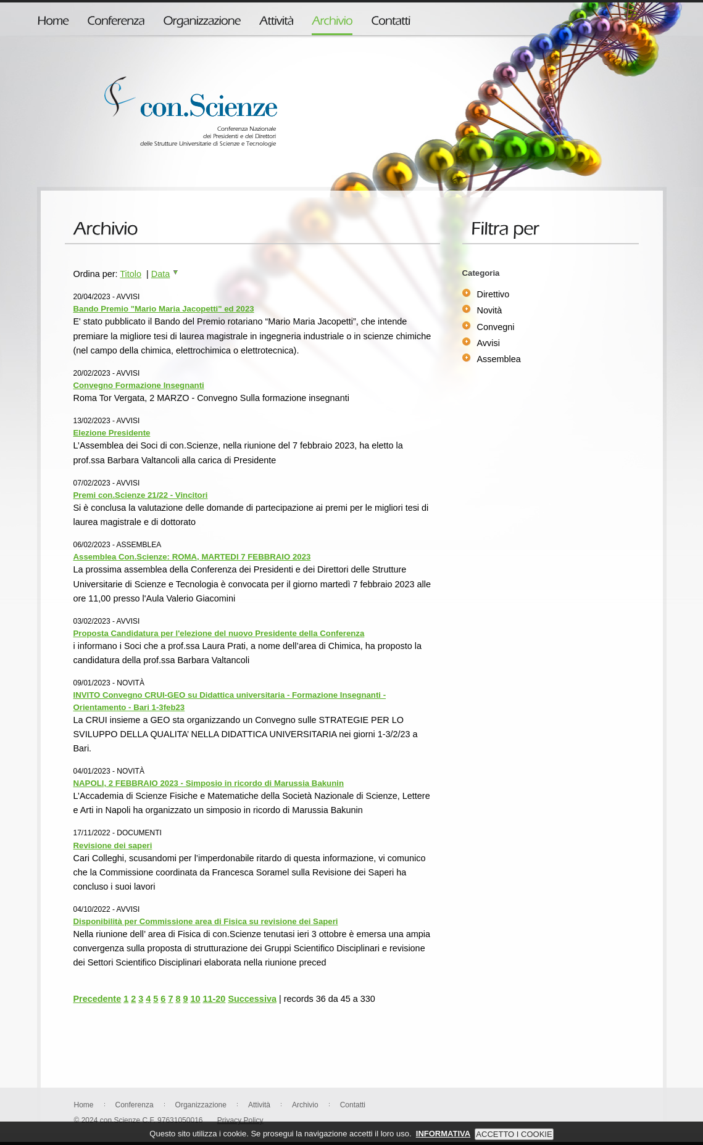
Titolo (130, 274)
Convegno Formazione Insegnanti (138, 385)
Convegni (496, 327)
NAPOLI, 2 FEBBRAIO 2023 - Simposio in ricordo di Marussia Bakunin (208, 783)
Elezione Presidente (112, 432)
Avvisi (488, 343)
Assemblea (499, 359)
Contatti (352, 1105)
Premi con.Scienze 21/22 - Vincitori (140, 495)
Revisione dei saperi (112, 845)
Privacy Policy (240, 1120)
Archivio (305, 1105)
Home (84, 1105)
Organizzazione (201, 1105)
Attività (259, 1105)
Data (165, 274)
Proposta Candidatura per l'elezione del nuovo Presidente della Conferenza (219, 633)
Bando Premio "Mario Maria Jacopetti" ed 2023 (163, 308)
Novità (489, 310)
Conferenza (134, 1105)
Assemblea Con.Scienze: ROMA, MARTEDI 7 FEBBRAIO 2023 (192, 556)
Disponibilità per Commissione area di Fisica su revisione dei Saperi (205, 921)
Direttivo (493, 294)
